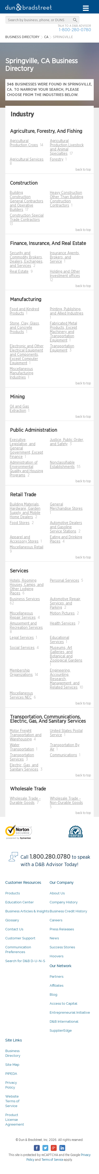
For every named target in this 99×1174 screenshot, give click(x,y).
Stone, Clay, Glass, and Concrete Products (25, 328)
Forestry (56, 159)
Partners (56, 977)
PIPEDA (11, 1074)
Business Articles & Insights (27, 911)
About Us (57, 893)
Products (12, 893)
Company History (64, 902)
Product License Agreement (14, 1119)
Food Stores (20, 523)
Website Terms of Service (12, 1101)
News (54, 938)
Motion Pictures (62, 613)
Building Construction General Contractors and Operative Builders (26, 201)
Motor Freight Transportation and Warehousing (25, 735)
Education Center (19, 902)
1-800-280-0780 (75, 30)
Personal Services (64, 581)
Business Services (25, 599)
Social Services (22, 648)
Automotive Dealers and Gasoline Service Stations (66, 527)
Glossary (12, 920)
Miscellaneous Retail (26, 547)
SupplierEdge (61, 1030)
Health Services (63, 623)
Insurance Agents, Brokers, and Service (65, 257)
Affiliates (56, 986)
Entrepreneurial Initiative (70, 1012)
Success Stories (62, 947)
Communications (63, 755)
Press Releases (62, 929)
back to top (83, 169)
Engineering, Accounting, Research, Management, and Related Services (64, 679)
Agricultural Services (27, 159)
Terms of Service (52, 1159)
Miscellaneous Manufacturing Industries (21, 373)
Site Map (12, 1065)
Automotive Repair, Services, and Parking (65, 603)
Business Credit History (68, 911)
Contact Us (14, 929)
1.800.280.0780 (50, 857)
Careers (56, 920)
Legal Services (22, 638)
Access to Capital (63, 1003)
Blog (53, 994)
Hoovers (56, 956)
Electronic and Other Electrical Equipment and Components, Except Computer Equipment (27, 354)
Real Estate (19, 272)
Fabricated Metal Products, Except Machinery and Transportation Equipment (63, 332)
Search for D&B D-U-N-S (25, 961)
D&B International (64, 1021)
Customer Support (20, 938)
